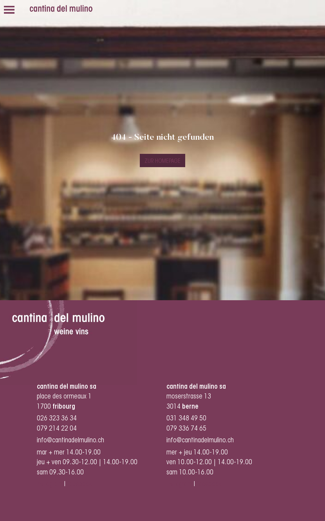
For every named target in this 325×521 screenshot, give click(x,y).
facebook (80, 484)
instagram (50, 484)
